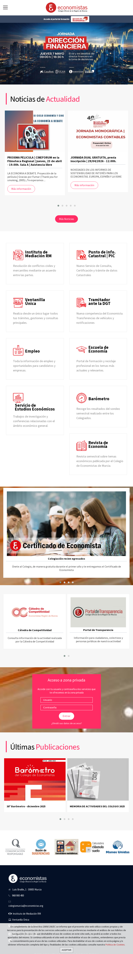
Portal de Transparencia (98, 630)
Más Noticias (66, 219)
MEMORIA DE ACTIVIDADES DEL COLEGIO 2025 (97, 806)
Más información (21, 188)
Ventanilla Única (18, 919)
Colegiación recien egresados (66, 558)
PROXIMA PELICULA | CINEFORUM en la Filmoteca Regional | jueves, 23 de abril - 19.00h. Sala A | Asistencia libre (34, 161)
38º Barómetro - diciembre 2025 (26, 806)
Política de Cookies (114, 944)
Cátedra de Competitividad (34, 630)
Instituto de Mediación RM (24, 913)
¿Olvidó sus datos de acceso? (66, 723)
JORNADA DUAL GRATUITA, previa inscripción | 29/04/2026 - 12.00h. (93, 159)
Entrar (66, 716)
